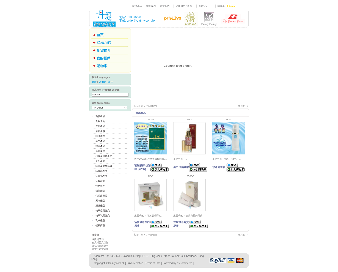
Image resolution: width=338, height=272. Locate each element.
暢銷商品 (100, 225)
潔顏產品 (100, 190)
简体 (110, 81)
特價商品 (137, 6)
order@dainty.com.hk (141, 20)
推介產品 (100, 146)
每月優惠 (100, 151)
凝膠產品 (100, 205)
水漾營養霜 (218, 167)
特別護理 (100, 185)
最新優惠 (100, 131)
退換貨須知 (98, 239)
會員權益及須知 (100, 242)
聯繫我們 (164, 6)
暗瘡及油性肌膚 (103, 166)
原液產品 (100, 200)
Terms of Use (152, 263)
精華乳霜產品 (102, 215)
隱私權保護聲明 (100, 245)
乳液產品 (100, 220)
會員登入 (203, 6)
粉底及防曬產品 (103, 156)
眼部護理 (100, 136)
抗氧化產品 (101, 176)
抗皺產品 (100, 180)
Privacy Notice (135, 263)
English (102, 81)
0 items (231, 6)
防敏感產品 (101, 171)
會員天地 (100, 121)
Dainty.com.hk (116, 263)
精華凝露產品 (102, 210)
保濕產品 (100, 126)
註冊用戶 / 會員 (184, 6)
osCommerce (184, 263)
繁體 (94, 81)
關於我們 (151, 6)
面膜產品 (100, 116)
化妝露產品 (101, 195)
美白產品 (100, 141)
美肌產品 (100, 161)
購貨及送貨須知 (100, 249)
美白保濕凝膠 (181, 167)
